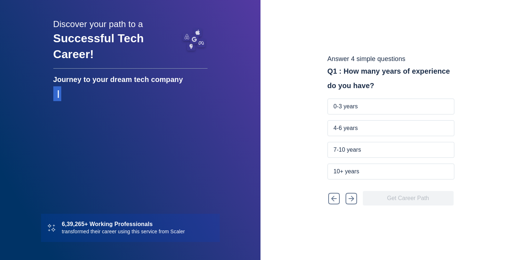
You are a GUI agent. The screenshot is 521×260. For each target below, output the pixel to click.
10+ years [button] (347, 171)
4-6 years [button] (346, 128)
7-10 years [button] (347, 150)
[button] (333, 198)
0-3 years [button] (346, 106)
